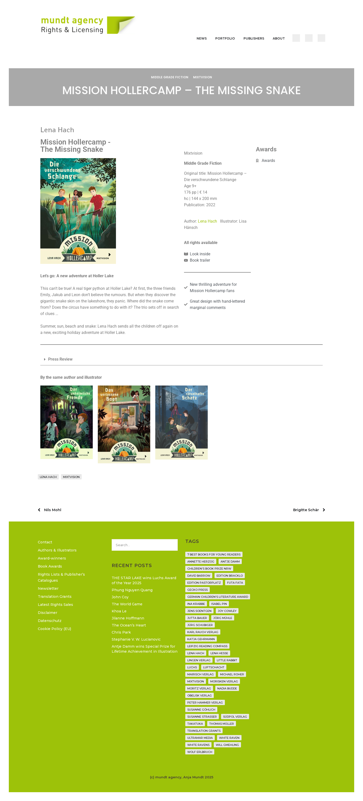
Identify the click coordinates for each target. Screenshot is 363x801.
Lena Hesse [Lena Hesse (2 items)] (219, 653)
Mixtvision (202, 77)
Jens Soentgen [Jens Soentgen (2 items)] (199, 611)
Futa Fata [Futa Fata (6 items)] (235, 582)
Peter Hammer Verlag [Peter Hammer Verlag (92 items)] (205, 702)
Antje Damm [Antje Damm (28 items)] (230, 561)
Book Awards (50, 566)
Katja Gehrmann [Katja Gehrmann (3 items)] (201, 639)
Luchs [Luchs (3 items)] (192, 667)
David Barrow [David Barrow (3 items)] (198, 575)
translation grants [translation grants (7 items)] (204, 731)
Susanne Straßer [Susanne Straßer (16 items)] (202, 716)
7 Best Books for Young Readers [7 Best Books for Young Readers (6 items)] (213, 554)
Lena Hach (209, 221)
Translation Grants (55, 596)
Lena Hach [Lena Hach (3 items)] (195, 653)
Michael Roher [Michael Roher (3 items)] (232, 674)
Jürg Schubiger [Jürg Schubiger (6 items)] (200, 625)
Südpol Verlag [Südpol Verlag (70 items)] (235, 716)
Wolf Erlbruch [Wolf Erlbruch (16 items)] (199, 752)
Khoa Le (119, 611)
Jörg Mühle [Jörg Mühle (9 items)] (222, 618)
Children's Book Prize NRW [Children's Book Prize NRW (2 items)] (209, 568)
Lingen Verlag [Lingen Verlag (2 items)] (198, 660)
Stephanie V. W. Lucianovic (136, 639)
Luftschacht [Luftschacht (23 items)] (213, 667)
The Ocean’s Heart (129, 625)
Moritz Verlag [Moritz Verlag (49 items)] (199, 688)
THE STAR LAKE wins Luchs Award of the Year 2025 (144, 580)
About (279, 38)
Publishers (254, 38)
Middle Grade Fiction (169, 77)
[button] (181, 359)
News (202, 38)
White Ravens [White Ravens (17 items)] (198, 745)
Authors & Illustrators (57, 550)
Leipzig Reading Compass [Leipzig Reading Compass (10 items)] (207, 646)
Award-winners (52, 558)
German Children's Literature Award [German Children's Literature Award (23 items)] (217, 597)
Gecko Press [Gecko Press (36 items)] (197, 589)
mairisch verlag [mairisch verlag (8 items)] (200, 674)
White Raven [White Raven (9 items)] (229, 738)
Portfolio (225, 38)
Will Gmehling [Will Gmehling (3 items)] (227, 745)
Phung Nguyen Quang (132, 590)
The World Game (127, 604)
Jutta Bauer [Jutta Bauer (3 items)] (197, 618)
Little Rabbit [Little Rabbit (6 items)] (227, 660)
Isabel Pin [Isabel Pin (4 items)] (219, 604)
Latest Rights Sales (55, 604)
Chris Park (121, 632)
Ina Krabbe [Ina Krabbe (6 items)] (196, 604)
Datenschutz (50, 620)
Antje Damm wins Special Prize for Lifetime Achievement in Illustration (144, 649)
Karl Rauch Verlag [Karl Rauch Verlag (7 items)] (202, 632)
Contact (45, 542)
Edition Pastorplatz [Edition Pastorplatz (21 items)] (204, 582)
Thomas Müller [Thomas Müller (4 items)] (221, 723)
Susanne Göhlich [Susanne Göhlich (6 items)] (201, 709)
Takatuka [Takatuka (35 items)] (195, 723)
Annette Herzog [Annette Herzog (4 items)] (200, 561)
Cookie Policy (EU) (54, 628)
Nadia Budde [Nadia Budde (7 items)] (227, 688)
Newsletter (48, 588)
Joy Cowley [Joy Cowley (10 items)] (227, 611)
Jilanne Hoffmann (128, 618)
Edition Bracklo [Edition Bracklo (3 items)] (230, 575)
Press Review (60, 359)
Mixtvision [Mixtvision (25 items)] (195, 681)
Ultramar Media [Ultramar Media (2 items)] (200, 738)
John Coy (120, 597)
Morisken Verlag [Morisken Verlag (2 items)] (224, 681)
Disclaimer (47, 612)
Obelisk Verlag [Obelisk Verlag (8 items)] (199, 695)
